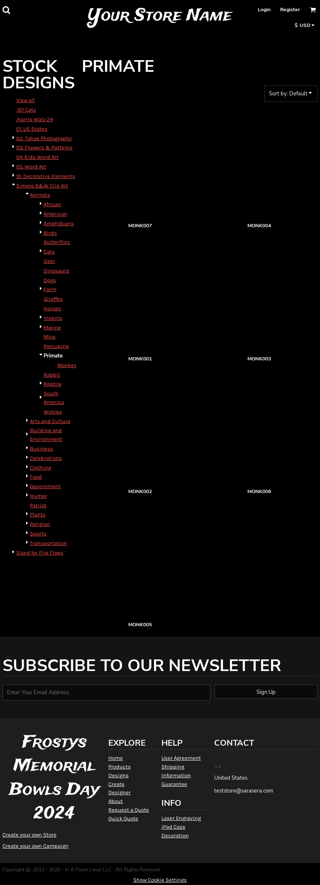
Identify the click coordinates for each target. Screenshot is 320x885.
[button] (6, 10)
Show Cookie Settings (160, 880)
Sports (38, 533)
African (52, 204)
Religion (40, 524)
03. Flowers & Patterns (44, 147)
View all (25, 100)
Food (36, 477)
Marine (52, 327)
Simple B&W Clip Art (42, 185)
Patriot (38, 505)
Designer (119, 792)
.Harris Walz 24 (34, 119)
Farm (50, 289)
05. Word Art (31, 166)
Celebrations (46, 458)
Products (119, 766)
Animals (40, 195)
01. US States (31, 129)
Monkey (66, 365)
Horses (52, 308)
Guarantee (174, 784)
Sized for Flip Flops (40, 552)
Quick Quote (123, 818)
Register (290, 9)
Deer (49, 261)
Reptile (52, 384)
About (115, 801)
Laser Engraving (181, 818)
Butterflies (57, 242)
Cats (49, 251)
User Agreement (181, 758)
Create (116, 784)
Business (41, 448)
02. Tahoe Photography (44, 138)
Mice (50, 336)
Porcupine (56, 346)
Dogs (50, 280)
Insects (53, 318)
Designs (118, 775)
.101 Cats (26, 110)
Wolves (53, 411)
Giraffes (53, 299)
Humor (38, 496)
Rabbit (52, 375)
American (55, 214)
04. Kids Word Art (37, 157)
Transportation (48, 543)
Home (115, 758)
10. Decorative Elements (45, 176)
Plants (38, 514)
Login (264, 9)
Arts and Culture (50, 421)
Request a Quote (128, 810)
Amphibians (59, 223)
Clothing (40, 467)
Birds (50, 233)
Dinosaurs (56, 270)
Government (45, 486)
